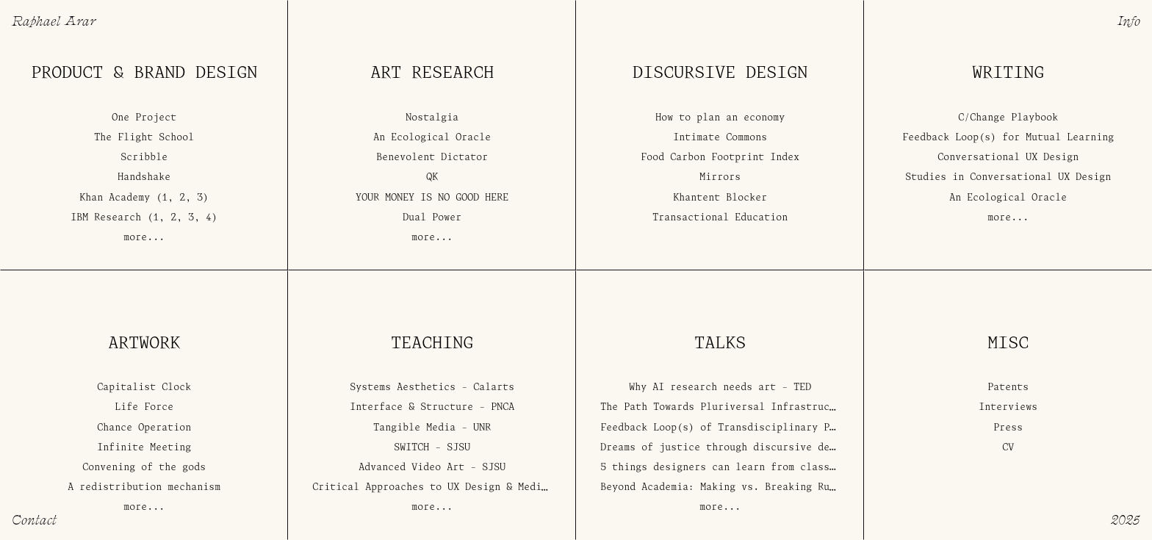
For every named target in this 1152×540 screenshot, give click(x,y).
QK (432, 178)
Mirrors (720, 178)
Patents (1008, 388)
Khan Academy (114, 198)
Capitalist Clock (144, 388)
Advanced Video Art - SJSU (432, 467)
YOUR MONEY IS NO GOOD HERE (432, 198)
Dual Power (432, 217)
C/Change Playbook (1008, 117)
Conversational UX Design (1008, 158)
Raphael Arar (54, 20)
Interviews (1008, 408)
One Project (144, 117)
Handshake (144, 178)
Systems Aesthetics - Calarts (432, 388)
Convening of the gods (144, 467)
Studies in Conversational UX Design (1008, 178)
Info (1128, 20)
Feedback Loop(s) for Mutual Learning (1008, 137)
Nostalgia (432, 117)
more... (144, 237)
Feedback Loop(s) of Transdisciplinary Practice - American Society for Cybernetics (838, 427)
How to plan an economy (720, 117)
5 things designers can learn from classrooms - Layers (756, 467)
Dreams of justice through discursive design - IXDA (747, 447)
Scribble (144, 158)
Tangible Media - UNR (432, 427)
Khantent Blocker (720, 198)
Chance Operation (144, 427)
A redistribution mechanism (144, 488)
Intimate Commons (720, 137)
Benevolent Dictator (432, 158)
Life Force (144, 408)
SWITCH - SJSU (432, 447)
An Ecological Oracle (432, 137)
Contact (34, 519)
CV (1008, 447)
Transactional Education (720, 217)
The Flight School (144, 137)
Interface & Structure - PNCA (432, 408)
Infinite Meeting (144, 447)
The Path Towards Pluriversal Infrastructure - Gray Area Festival (788, 408)
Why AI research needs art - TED (720, 388)
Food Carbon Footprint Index (720, 158)
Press (1008, 427)
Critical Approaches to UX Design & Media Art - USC (459, 488)
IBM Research (106, 217)
